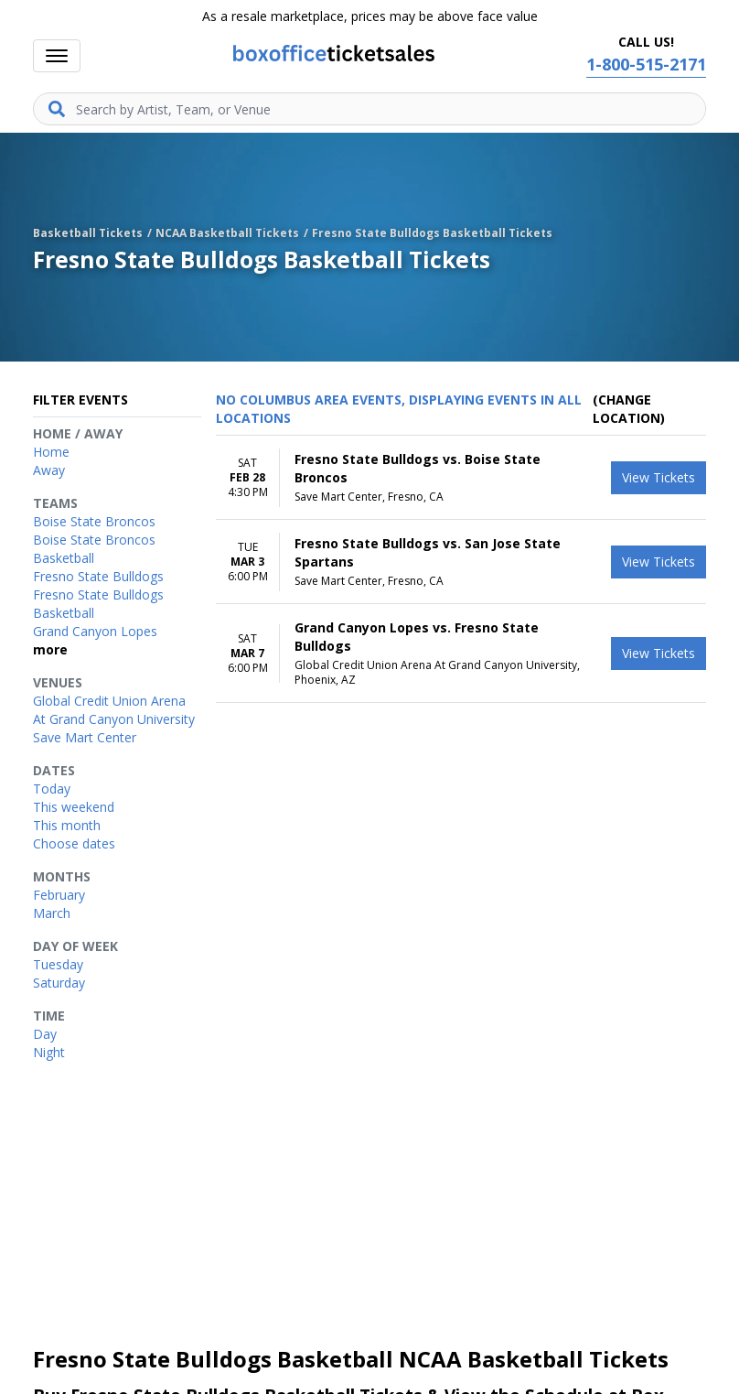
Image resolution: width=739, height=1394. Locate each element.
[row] (461, 478)
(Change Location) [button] (629, 409)
